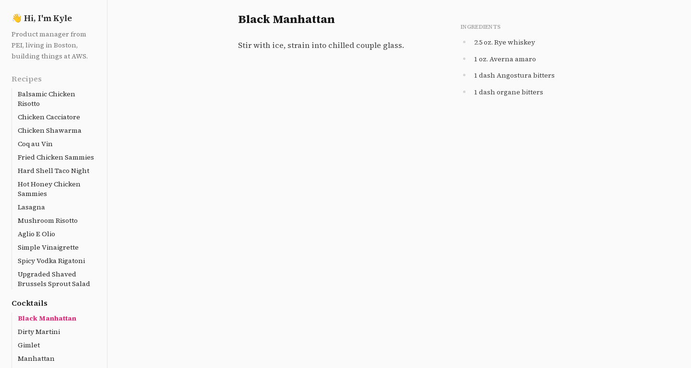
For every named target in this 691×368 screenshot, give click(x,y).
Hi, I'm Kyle (42, 18)
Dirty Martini (39, 331)
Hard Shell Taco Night (53, 170)
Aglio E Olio (36, 234)
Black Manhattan (47, 318)
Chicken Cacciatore (49, 117)
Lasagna (31, 207)
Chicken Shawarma (50, 130)
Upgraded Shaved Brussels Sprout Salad (54, 278)
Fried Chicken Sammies (56, 157)
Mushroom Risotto (48, 220)
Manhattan (36, 358)
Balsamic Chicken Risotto (46, 98)
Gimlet (29, 345)
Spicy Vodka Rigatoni (51, 260)
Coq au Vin (35, 144)
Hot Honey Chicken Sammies (49, 188)
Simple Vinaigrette (48, 247)
